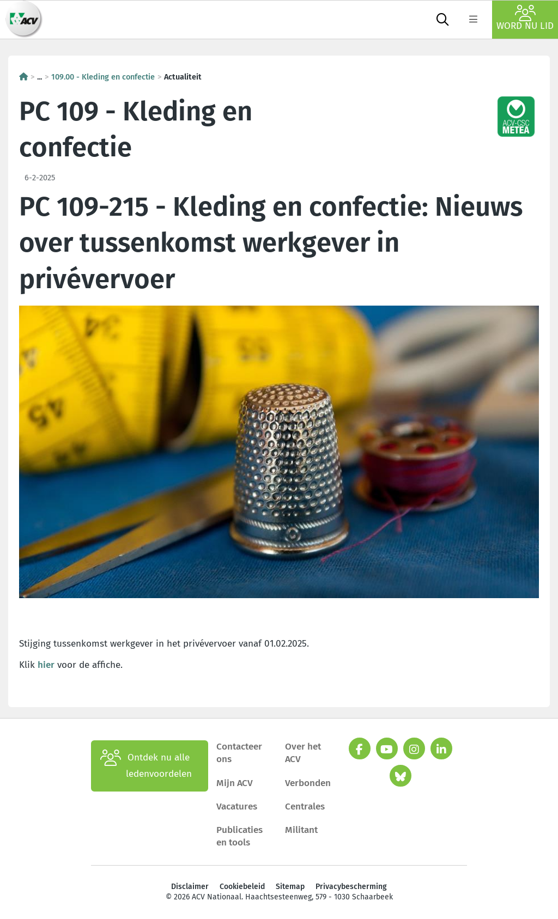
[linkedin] (441, 748)
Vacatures (236, 806)
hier (46, 665)
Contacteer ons (239, 753)
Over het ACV (303, 753)
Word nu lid (525, 18)
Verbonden (308, 783)
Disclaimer (190, 886)
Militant (301, 830)
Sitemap (290, 886)
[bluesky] (400, 776)
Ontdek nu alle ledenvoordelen (146, 766)
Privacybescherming (351, 886)
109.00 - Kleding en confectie (103, 77)
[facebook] (360, 748)
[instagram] (414, 748)
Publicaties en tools (239, 836)
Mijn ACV (234, 783)
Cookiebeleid (242, 886)
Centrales (305, 806)
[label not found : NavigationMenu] (473, 20)
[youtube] (387, 748)
